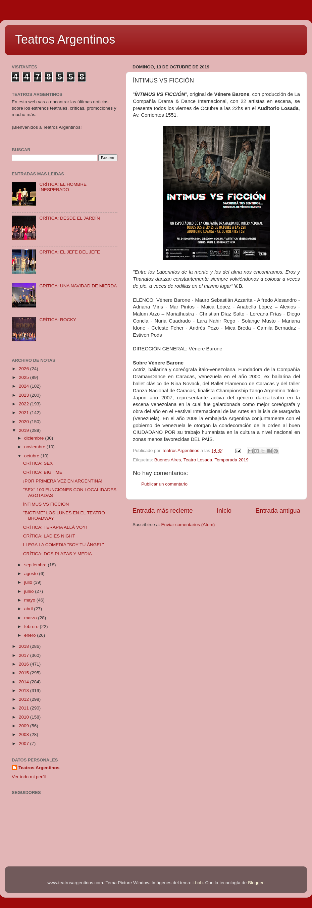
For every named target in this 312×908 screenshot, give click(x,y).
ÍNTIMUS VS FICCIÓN (46, 504)
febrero (32, 626)
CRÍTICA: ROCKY (57, 319)
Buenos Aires (167, 459)
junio (29, 591)
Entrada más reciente (163, 510)
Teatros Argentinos (65, 39)
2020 (24, 421)
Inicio (224, 510)
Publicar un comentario (164, 484)
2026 (24, 368)
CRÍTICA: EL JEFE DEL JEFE (69, 251)
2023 (24, 395)
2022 (24, 403)
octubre (32, 455)
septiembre (36, 564)
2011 (24, 708)
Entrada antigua (278, 510)
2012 (24, 699)
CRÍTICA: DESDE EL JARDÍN (69, 218)
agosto (31, 573)
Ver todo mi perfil (29, 776)
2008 (24, 734)
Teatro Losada (198, 459)
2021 (24, 412)
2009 (24, 725)
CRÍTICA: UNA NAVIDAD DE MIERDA (78, 285)
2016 (24, 664)
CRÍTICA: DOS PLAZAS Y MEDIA (57, 553)
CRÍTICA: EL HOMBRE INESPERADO (63, 187)
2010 (24, 717)
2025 (24, 377)
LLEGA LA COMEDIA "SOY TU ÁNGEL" (63, 544)
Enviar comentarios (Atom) (188, 524)
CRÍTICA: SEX (38, 463)
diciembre (34, 438)
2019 (24, 430)
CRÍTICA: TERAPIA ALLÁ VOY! (55, 527)
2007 (24, 743)
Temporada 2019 (231, 459)
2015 (24, 672)
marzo (31, 617)
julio (29, 582)
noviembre (35, 446)
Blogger (255, 882)
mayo (30, 600)
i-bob (198, 882)
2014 (24, 681)
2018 (24, 646)
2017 (24, 655)
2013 (24, 690)
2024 (24, 386)
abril (29, 608)
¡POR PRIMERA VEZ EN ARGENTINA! (62, 481)
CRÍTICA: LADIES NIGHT (49, 535)
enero (30, 635)
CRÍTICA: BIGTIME (42, 472)
